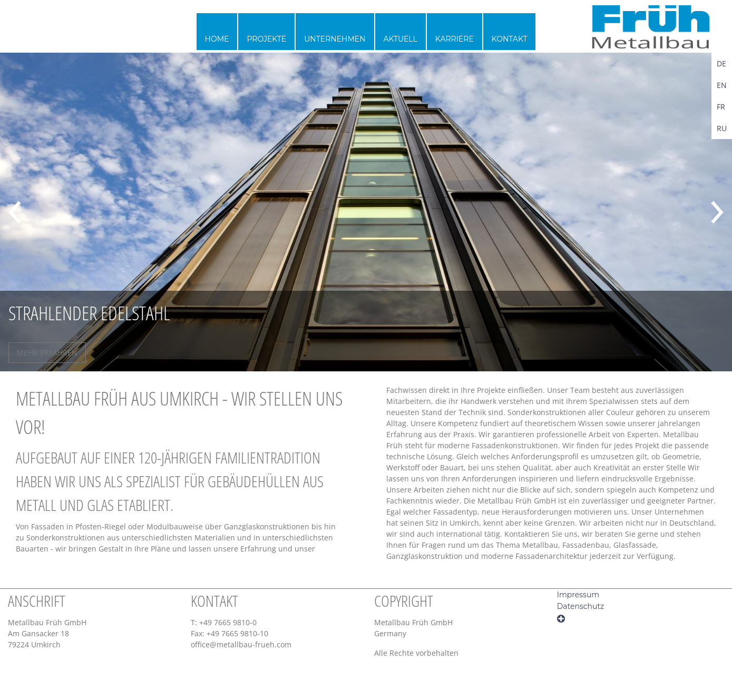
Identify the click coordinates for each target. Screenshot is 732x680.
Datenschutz (580, 606)
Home (217, 39)
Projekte (266, 39)
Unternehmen (334, 39)
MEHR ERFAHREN (47, 353)
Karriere (454, 39)
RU (722, 128)
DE (721, 63)
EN (722, 85)
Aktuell (400, 39)
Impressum (578, 594)
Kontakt (510, 39)
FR (721, 107)
